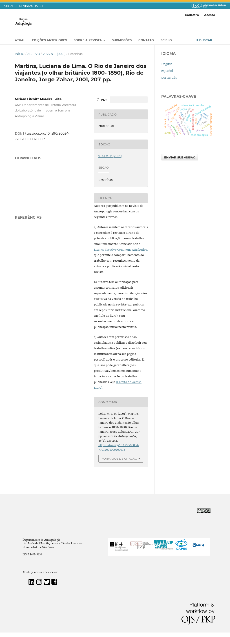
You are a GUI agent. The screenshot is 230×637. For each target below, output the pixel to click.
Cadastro (192, 15)
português (169, 77)
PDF (103, 99)
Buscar (204, 40)
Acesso (209, 15)
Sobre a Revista (88, 40)
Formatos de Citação (119, 458)
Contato (146, 40)
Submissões (122, 40)
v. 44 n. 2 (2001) (54, 54)
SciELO (166, 40)
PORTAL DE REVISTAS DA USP (23, 6)
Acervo (33, 54)
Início (19, 54)
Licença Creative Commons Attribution (121, 249)
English (166, 64)
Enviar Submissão (179, 157)
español (167, 71)
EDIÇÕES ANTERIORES (49, 40)
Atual (20, 40)
